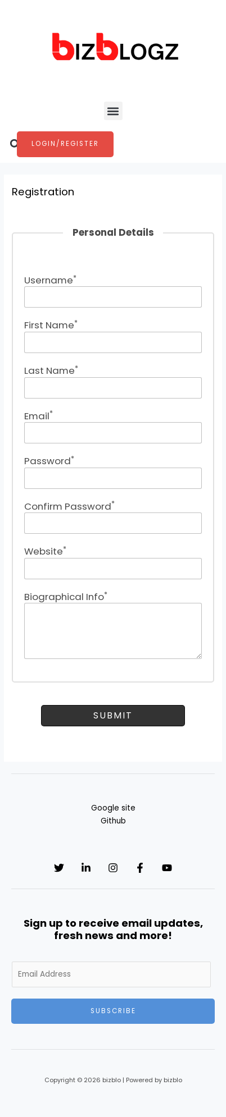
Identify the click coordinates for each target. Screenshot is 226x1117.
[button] (113, 111)
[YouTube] (167, 868)
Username (50, 280)
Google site (113, 808)
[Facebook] (140, 868)
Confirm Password (69, 506)
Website (45, 551)
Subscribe (113, 1010)
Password (49, 461)
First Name (51, 325)
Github (113, 821)
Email (38, 416)
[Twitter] (59, 868)
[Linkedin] (86, 868)
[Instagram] (113, 868)
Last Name (51, 370)
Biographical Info (65, 596)
